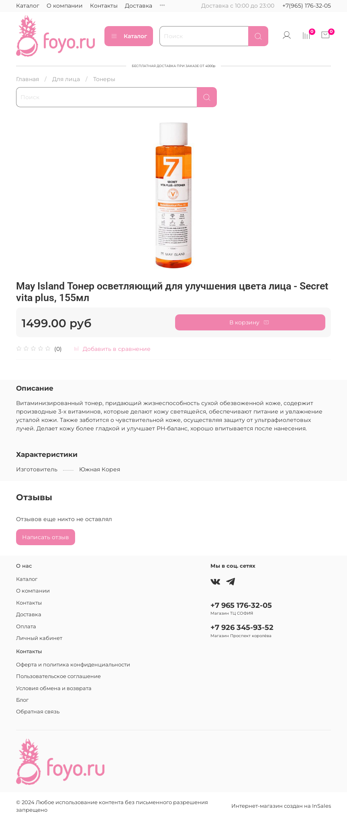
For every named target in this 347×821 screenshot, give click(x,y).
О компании (65, 5)
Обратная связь (37, 712)
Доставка (138, 5)
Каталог (27, 5)
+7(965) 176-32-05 (306, 5)
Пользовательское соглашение (58, 676)
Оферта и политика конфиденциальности (73, 665)
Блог (22, 700)
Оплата (26, 626)
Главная (27, 79)
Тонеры (104, 79)
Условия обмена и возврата (54, 688)
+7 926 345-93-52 (242, 627)
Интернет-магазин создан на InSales (281, 806)
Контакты (104, 5)
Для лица (66, 79)
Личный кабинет (39, 638)
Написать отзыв (45, 537)
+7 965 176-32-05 (241, 605)
